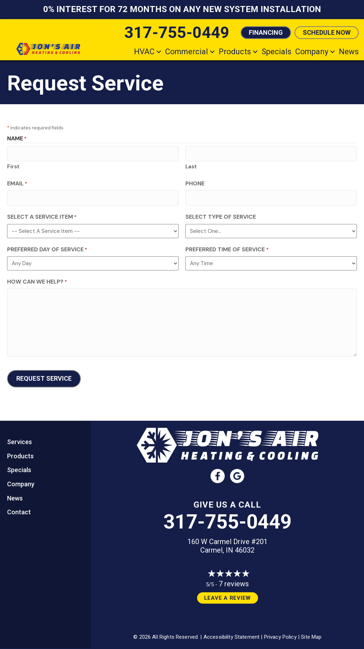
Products (235, 51)
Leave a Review (227, 594)
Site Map (311, 633)
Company (311, 51)
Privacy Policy (280, 633)
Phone (195, 182)
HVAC (144, 51)
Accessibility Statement (231, 633)
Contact (19, 507)
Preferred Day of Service (47, 246)
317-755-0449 (227, 517)
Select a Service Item (42, 214)
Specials (276, 51)
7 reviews (234, 579)
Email (17, 182)
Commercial (186, 51)
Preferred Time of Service (226, 246)
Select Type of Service (220, 214)
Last (191, 165)
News (349, 51)
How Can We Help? (37, 279)
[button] (159, 51)
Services (19, 437)
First (13, 165)
